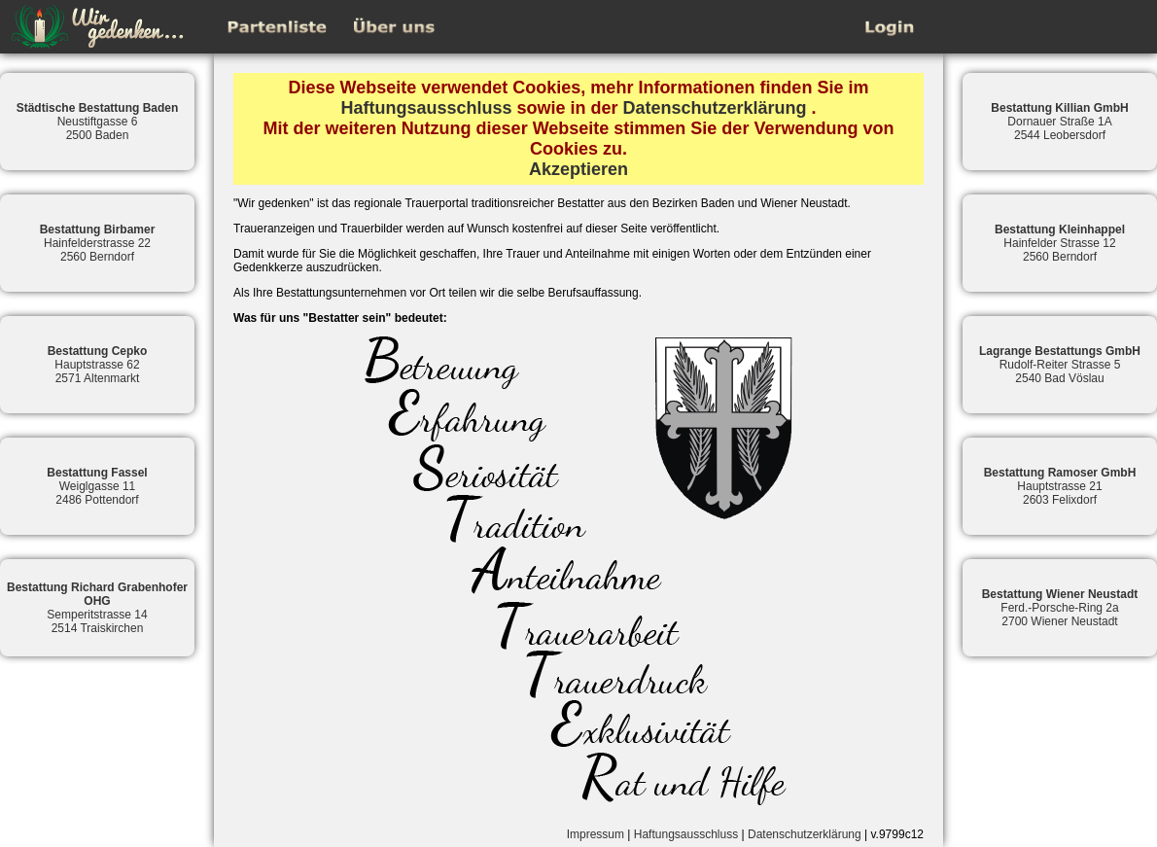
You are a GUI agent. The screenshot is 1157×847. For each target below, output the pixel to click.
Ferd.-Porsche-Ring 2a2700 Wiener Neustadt (1060, 607)
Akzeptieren (578, 169)
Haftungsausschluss (425, 108)
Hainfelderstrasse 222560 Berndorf (98, 243)
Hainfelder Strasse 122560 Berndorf (1060, 243)
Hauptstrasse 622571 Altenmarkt (98, 364)
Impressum (595, 834)
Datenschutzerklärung (715, 108)
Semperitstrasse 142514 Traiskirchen (97, 608)
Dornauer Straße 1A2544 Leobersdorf (1059, 121)
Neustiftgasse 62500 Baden (98, 121)
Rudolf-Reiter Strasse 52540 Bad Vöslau (1059, 364)
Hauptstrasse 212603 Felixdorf (1060, 486)
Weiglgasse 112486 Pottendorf (97, 486)
